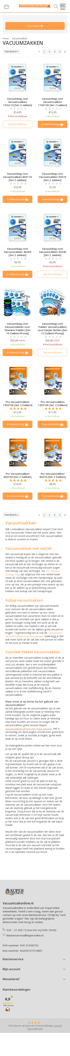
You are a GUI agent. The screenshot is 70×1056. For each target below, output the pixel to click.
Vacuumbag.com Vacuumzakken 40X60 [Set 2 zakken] (17, 252)
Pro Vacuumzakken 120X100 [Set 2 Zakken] (52, 403)
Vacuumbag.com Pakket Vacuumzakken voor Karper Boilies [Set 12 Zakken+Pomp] (52, 328)
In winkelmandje (52, 124)
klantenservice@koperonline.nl (25, 935)
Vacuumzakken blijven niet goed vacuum (28, 728)
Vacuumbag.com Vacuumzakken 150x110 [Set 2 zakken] (17, 102)
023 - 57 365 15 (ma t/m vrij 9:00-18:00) (31, 930)
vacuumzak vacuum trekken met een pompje (33, 634)
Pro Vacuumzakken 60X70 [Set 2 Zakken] (52, 475)
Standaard (11, 51)
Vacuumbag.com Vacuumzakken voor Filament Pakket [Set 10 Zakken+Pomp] (18, 328)
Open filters (35, 26)
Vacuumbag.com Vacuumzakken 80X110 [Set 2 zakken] (17, 177)
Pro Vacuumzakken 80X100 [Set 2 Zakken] (17, 475)
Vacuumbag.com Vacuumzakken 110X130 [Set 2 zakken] (52, 102)
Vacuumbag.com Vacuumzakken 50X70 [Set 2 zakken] (52, 177)
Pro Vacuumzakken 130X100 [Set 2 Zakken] (17, 403)
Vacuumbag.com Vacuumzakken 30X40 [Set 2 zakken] (52, 252)
